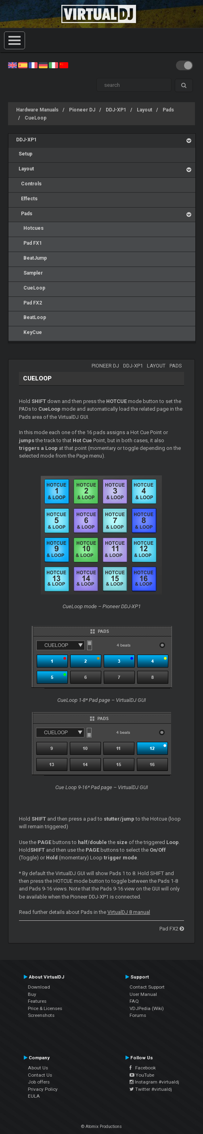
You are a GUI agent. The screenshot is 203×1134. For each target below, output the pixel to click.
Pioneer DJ (82, 110)
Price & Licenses (45, 1008)
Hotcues (30, 228)
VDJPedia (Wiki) (147, 1008)
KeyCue (29, 332)
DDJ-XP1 (116, 110)
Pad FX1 (29, 243)
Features (37, 1001)
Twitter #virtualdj (151, 1089)
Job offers (39, 1082)
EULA (34, 1096)
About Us (38, 1068)
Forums (138, 1015)
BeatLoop (31, 317)
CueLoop (35, 118)
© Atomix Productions (101, 1126)
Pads (168, 110)
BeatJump (31, 258)
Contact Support (147, 987)
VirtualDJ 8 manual (128, 912)
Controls (29, 184)
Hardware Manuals (37, 110)
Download (39, 987)
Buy (32, 994)
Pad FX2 (29, 303)
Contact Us (40, 1075)
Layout (144, 110)
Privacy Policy (43, 1089)
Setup (24, 154)
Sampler (29, 273)
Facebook (143, 1068)
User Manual (143, 994)
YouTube (142, 1075)
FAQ (134, 1001)
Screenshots (41, 1015)
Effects (27, 199)
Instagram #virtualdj (154, 1082)
